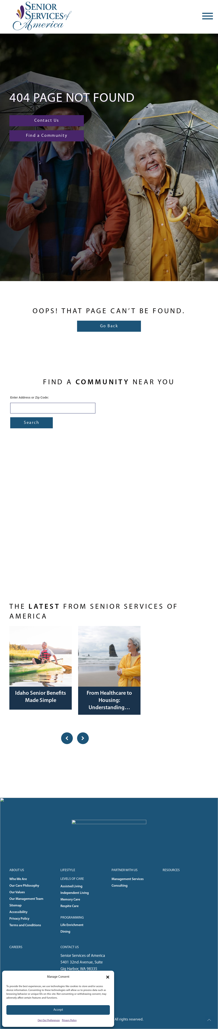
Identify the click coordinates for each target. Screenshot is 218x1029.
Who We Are (18, 879)
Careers (15, 947)
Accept (58, 1010)
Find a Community (46, 136)
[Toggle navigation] (207, 16)
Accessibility (18, 912)
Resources (171, 870)
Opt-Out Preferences (49, 1020)
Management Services (128, 879)
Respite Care (69, 906)
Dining (65, 931)
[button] (108, 977)
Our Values (17, 892)
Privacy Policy (69, 1020)
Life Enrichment (71, 925)
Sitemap (15, 905)
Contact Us (46, 121)
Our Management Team (26, 899)
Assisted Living (71, 886)
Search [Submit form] (31, 423)
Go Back (109, 326)
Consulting (120, 886)
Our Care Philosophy (24, 886)
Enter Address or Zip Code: (29, 397)
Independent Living (74, 893)
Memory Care (70, 899)
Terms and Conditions (25, 925)
